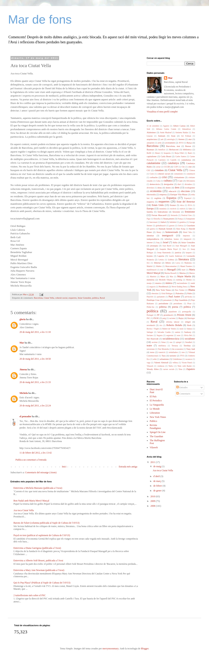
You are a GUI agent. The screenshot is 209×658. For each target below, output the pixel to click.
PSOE (156, 318)
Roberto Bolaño (174, 325)
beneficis (161, 149)
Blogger (145, 648)
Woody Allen (153, 369)
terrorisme (151, 349)
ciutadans (159, 170)
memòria (150, 279)
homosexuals (171, 232)
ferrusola (174, 215)
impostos (186, 236)
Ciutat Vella (49, 298)
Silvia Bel (188, 335)
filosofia (157, 219)
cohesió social (61, 298)
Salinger (150, 332)
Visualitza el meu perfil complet (162, 111)
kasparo (189, 252)
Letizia (161, 259)
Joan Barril (166, 246)
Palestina (180, 293)
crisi (164, 177)
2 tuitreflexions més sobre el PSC (29, 595)
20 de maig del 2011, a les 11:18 (35, 332)
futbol (163, 222)
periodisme (163, 303)
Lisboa (171, 259)
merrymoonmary (110, 648)
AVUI (181, 143)
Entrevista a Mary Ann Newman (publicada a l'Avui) (38, 570)
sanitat (177, 332)
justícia (178, 252)
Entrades (182, 387)
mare (183, 270)
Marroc (192, 273)
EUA (190, 205)
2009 (153, 501)
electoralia (151, 194)
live (148, 263)
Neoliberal (163, 286)
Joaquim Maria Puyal (169, 249)
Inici (64, 466)
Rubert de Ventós (169, 329)
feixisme (176, 212)
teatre (149, 345)
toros (152, 352)
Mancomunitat (171, 266)
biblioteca (187, 149)
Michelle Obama (165, 280)
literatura (183, 259)
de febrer (158, 485)
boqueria (167, 153)
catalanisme (153, 163)
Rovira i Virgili (153, 329)
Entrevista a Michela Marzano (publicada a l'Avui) (37, 488)
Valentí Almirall (161, 362)
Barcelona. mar (173, 146)
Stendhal (188, 342)
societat (154, 342)
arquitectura (152, 139)
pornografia (186, 311)
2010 (153, 496)
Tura (164, 355)
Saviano (150, 335)
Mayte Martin (184, 276)
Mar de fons (40, 19)
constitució (190, 174)
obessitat (154, 293)
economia (156, 191)
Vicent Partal (187, 362)
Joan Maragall (181, 246)
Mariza (182, 273)
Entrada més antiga (128, 466)
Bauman (150, 149)
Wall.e (170, 366)
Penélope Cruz (153, 300)
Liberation (155, 412)
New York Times (163, 290)
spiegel (178, 342)
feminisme (190, 211)
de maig (157, 466)
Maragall (171, 269)
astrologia (171, 139)
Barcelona (38, 298)
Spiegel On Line (158, 432)
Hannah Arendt (165, 228)
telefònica (162, 346)
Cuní (180, 181)
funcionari (153, 222)
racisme (172, 318)
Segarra (160, 335)
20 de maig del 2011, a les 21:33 (35, 382)
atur (190, 139)
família (150, 212)
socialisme (190, 338)
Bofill (149, 153)
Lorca (178, 263)
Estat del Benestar (186, 201)
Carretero (162, 160)
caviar (158, 167)
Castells (173, 160)
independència (153, 239)
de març (157, 481)
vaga (148, 362)
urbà (155, 359)
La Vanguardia (157, 404)
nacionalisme (182, 283)
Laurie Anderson (175, 256)
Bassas (188, 146)
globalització (161, 225)
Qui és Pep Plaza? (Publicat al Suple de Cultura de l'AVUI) (41, 582)
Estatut (173, 205)
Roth (189, 325)
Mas (171, 276)
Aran (173, 136)
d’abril (156, 476)
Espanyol (188, 198)
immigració (167, 235)
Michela (23, 393)
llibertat (157, 263)
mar (161, 270)
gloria (22, 319)
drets (177, 187)
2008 (153, 505)
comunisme (178, 174)
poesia (175, 306)
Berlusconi (174, 149)
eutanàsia (163, 209)
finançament (168, 218)
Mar (21, 342)
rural (181, 329)
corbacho (154, 177)
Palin (189, 293)
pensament (167, 300)
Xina (180, 369)
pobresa (163, 306)
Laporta (160, 256)
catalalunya (186, 160)
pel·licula (188, 297)
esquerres (73, 298)
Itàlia (175, 242)
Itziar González (84, 298)
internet (150, 242)
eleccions (185, 191)
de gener (157, 490)
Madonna (188, 263)
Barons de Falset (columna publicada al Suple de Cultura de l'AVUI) (46, 522)
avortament (170, 142)
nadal (193, 283)
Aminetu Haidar (181, 132)
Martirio (153, 276)
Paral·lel (150, 297)
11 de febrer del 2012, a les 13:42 (35, 452)
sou (171, 342)
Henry (159, 232)
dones (168, 187)
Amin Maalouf (166, 132)
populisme (173, 311)
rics (160, 325)
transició (162, 352)
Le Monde (155, 408)
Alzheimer (151, 132)
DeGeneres (190, 181)
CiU (148, 170)
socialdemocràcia (170, 338)
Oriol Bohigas (167, 293)
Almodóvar (186, 129)
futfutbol (173, 222)
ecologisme (190, 187)
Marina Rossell (170, 273)
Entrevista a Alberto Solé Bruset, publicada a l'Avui (38, 560)
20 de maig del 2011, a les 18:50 (35, 358)
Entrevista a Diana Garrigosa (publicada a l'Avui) (37, 548)
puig (164, 318)
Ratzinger (191, 318)
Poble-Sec (151, 307)
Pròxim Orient (184, 314)
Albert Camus (179, 126)
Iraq (157, 242)
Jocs (184, 249)
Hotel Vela (187, 232)
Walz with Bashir (184, 366)
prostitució (168, 315)
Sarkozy (187, 332)
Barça (189, 142)
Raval (102, 298)
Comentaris (183, 393)
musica (158, 283)
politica (187, 306)
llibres (168, 263)
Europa (150, 208)
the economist (177, 349)
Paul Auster (174, 296)
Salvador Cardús (164, 332)
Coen (152, 174)
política (95, 298)
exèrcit (182, 209)
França (180, 219)
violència (160, 366)
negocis (152, 286)
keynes (150, 256)
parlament (161, 297)
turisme (173, 355)
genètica (183, 222)
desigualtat (168, 184)
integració (187, 239)
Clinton (192, 170)
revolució (151, 325)
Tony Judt (190, 349)
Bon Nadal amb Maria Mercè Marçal (31, 500)
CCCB (167, 166)
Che (182, 167)
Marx (163, 276)
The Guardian (156, 436)
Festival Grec (186, 215)
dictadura (188, 184)
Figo (148, 219)
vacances (188, 359)
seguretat (169, 335)
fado (190, 209)
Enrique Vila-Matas (178, 194)
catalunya (173, 163)
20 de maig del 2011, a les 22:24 (35, 405)
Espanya (171, 197)
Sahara (189, 329)
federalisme (163, 212)
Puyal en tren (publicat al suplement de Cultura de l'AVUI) (41, 535)
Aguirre (166, 126)
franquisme (190, 219)
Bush (190, 153)
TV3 (182, 355)
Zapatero (190, 369)
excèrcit (173, 209)
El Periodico (156, 400)
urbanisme (164, 359)
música (169, 283)
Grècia (180, 225)
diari (179, 184)
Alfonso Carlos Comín (166, 129)
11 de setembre (153, 126)
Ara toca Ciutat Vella (23, 510)
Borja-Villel (179, 153)
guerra (152, 229)
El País (153, 396)
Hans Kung (180, 229)
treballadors (173, 352)
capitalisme (152, 156)
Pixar (189, 303)
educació (172, 191)
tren (183, 352)
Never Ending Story (179, 286)
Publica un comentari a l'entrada (30, 459)
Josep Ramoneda (164, 252)
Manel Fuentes (186, 266)
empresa (163, 194)
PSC (148, 318)
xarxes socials (168, 369)
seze (178, 335)
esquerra (150, 201)
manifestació (152, 270)
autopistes (150, 143)
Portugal (150, 315)
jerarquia (154, 245)
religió (188, 322)
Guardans (191, 225)
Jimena (23, 369)
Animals (161, 136)
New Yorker (179, 290)
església (157, 198)
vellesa (175, 362)
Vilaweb (150, 366)
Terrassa (175, 346)
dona (160, 187)
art (162, 139)
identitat (150, 235)
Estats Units (158, 205)
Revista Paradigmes (155, 426)
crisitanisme (179, 177)
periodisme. (177, 303)
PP (158, 315)
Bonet (157, 153)
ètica (182, 205)
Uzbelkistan (177, 359)
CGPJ (176, 167)
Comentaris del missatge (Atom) (40, 472)
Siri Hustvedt (152, 338)
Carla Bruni (166, 156)
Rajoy (181, 318)
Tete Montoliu (163, 349)
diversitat (150, 188)
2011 (153, 462)
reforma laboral (172, 322)
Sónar (163, 342)
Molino (189, 280)
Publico (153, 421)
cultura (168, 180)
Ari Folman (186, 136)
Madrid (149, 266)
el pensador (25, 416)
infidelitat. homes (172, 239)
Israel (165, 242)
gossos (171, 225)
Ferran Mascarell (159, 215)
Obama (191, 290)
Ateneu (181, 139)
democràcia (155, 184)
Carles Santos (180, 156)
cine (190, 166)
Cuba (158, 181)
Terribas (187, 345)
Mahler (159, 266)
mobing (179, 280)
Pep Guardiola (181, 300)
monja (149, 283)
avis (159, 142)
